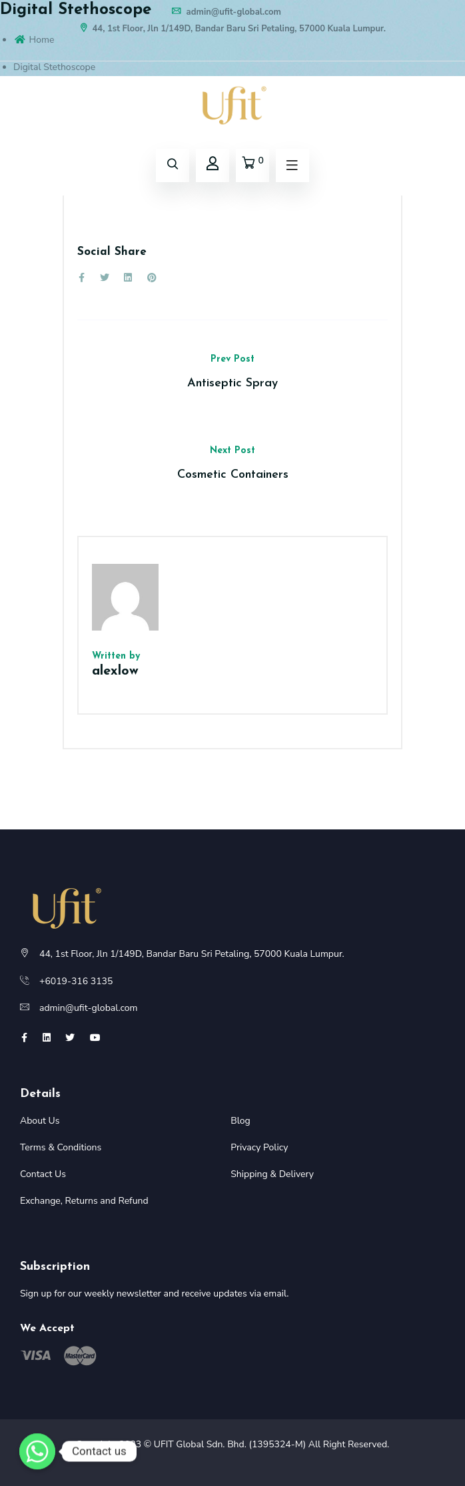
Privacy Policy (259, 1147)
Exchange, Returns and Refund (84, 1200)
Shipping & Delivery (272, 1174)
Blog (240, 1120)
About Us (39, 1120)
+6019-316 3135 (76, 981)
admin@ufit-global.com (226, 12)
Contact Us (43, 1174)
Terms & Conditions (60, 1147)
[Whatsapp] (37, 1451)
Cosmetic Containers (232, 474)
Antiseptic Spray (232, 383)
